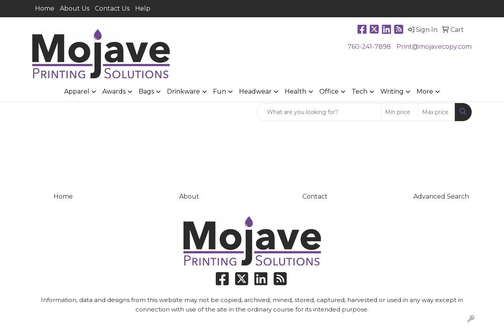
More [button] (425, 91)
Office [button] (329, 91)
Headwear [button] (255, 91)
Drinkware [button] (183, 91)
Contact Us (112, 8)
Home (44, 8)
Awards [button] (114, 91)
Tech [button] (359, 91)
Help (142, 8)
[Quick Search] (319, 112)
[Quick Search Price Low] (399, 112)
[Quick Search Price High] (436, 112)
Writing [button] (392, 91)
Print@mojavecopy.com (434, 46)
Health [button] (295, 91)
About (189, 196)
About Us (74, 8)
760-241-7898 (369, 46)
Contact (315, 196)
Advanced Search (441, 196)
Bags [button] (146, 91)
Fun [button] (219, 91)
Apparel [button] (76, 91)
